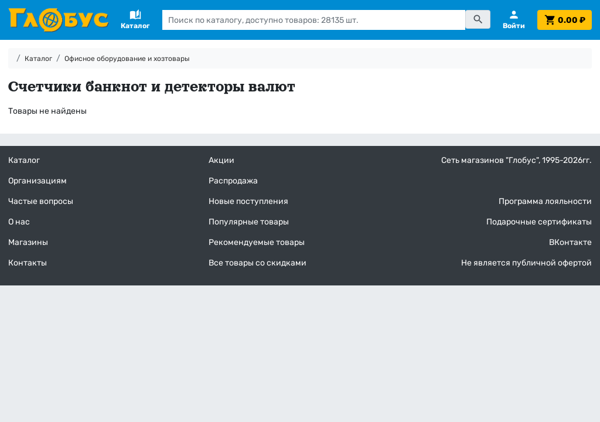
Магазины (28, 242)
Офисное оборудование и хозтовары (127, 59)
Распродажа (233, 181)
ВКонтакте (570, 242)
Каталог (38, 59)
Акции (221, 160)
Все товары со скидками (257, 263)
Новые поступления (248, 201)
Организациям (37, 181)
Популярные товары (249, 222)
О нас (19, 222)
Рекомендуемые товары (257, 242)
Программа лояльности (545, 201)
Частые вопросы (40, 201)
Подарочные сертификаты (539, 222)
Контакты (27, 263)
